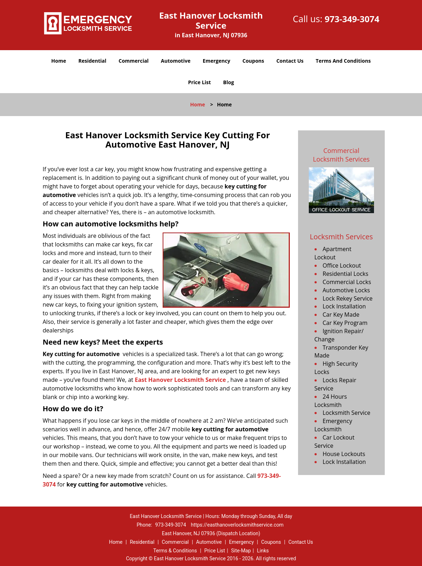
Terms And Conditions (343, 60)
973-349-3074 (352, 19)
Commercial (134, 60)
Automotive (176, 60)
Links (263, 550)
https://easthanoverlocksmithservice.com (237, 525)
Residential (92, 60)
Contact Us (289, 60)
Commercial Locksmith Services (341, 154)
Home (58, 60)
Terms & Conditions (175, 550)
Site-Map (241, 550)
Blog (228, 82)
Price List (199, 82)
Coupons (253, 60)
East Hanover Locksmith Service (180, 380)
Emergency (216, 60)
